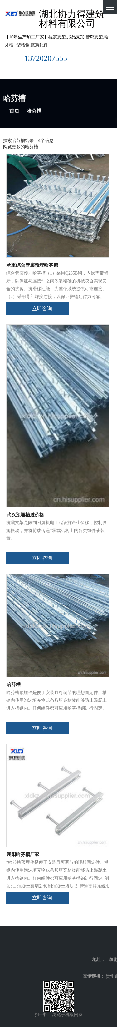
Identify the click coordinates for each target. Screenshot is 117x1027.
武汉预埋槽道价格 (25, 514)
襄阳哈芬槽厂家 (23, 854)
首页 (14, 111)
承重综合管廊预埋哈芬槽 (32, 265)
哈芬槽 (14, 684)
